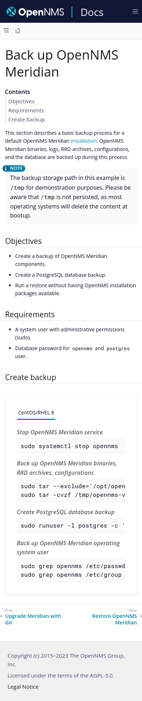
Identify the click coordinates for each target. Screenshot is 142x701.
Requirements (26, 110)
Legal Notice (23, 686)
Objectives (21, 101)
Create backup (26, 119)
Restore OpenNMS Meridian (114, 619)
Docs (92, 12)
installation (84, 140)
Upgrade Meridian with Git (33, 619)
